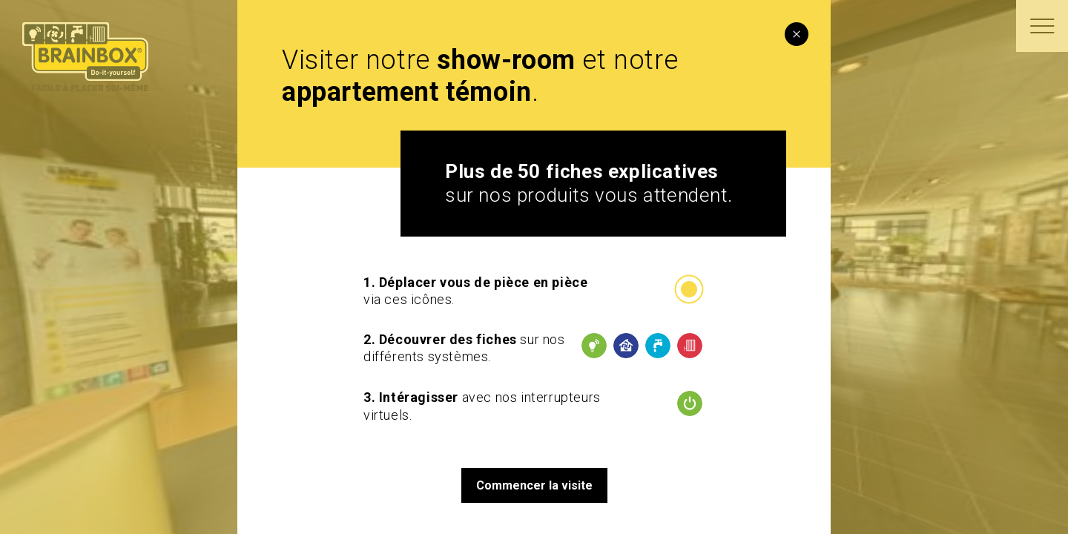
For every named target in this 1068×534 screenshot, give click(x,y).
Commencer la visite (534, 485)
